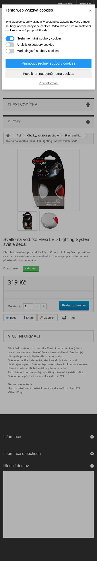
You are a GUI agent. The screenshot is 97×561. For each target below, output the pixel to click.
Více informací (48, 83)
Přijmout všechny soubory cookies (48, 63)
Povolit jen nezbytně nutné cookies (48, 73)
